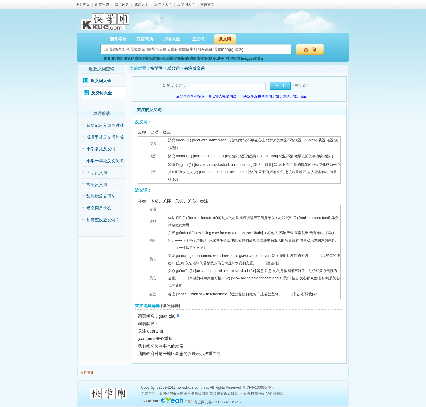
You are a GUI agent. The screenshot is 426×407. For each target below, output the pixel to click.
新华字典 (102, 4)
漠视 (152, 144)
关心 (152, 278)
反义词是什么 (98, 208)
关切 (152, 259)
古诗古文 (207, 4)
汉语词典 (122, 4)
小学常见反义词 (100, 149)
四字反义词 (96, 173)
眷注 (152, 294)
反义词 (225, 39)
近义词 (198, 39)
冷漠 (152, 172)
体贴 (152, 221)
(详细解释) (170, 305)
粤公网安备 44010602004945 (217, 402)
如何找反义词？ (100, 196)
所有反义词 (300, 85)
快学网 (156, 68)
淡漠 (152, 156)
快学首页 (82, 4)
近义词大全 (163, 4)
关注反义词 (194, 68)
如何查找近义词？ (103, 220)
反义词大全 (186, 4)
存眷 (152, 209)
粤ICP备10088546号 (258, 387)
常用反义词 (96, 184)
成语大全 (141, 4)
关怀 (152, 240)
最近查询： (88, 373)
